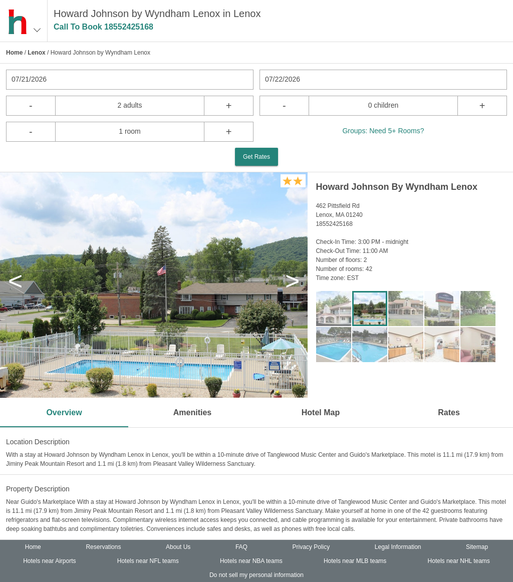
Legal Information (398, 546)
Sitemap (477, 546)
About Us (178, 546)
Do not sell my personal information (256, 574)
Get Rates (256, 156)
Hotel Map (321, 412)
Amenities (192, 412)
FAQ (241, 546)
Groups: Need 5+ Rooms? (383, 131)
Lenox (36, 52)
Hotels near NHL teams (459, 560)
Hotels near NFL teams (148, 560)
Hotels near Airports (49, 560)
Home (14, 52)
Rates (449, 412)
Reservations (103, 546)
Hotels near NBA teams (251, 560)
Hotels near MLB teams (355, 560)
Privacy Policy (311, 546)
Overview (64, 412)
